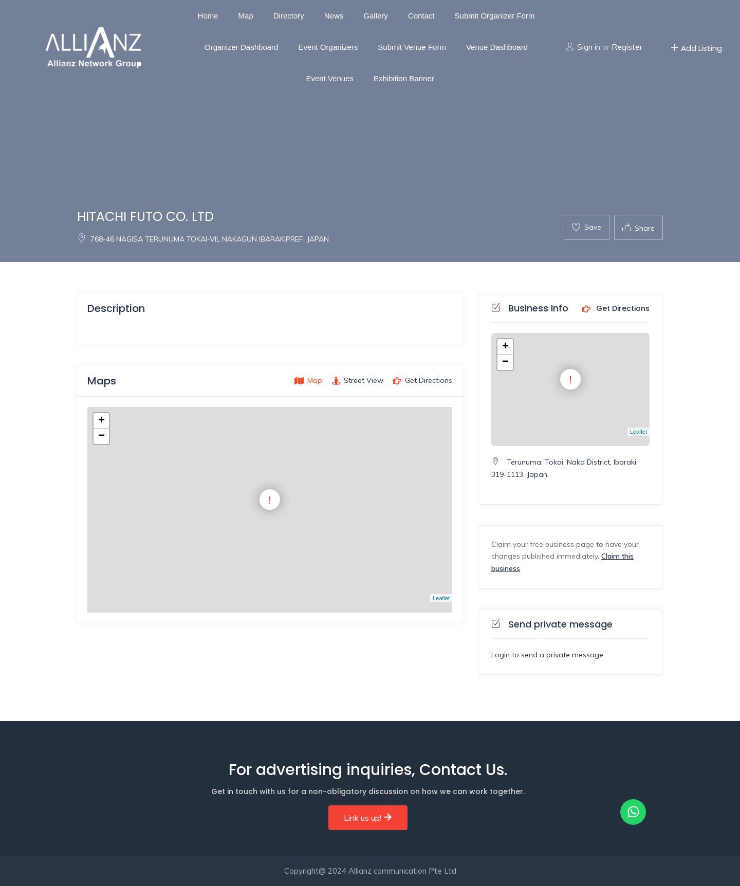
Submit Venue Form (412, 47)
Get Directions (616, 309)
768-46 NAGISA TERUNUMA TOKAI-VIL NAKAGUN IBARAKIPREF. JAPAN (203, 239)
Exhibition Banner (404, 78)
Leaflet (441, 598)
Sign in (588, 47)
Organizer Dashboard (241, 47)
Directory (288, 15)
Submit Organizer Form (495, 15)
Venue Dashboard (497, 47)
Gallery (375, 15)
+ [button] (101, 421)
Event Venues (330, 78)
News (334, 15)
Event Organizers (328, 47)
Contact (421, 15)
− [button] (101, 436)
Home (208, 15)
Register (627, 47)
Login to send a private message (547, 654)
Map (245, 15)
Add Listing (696, 48)
